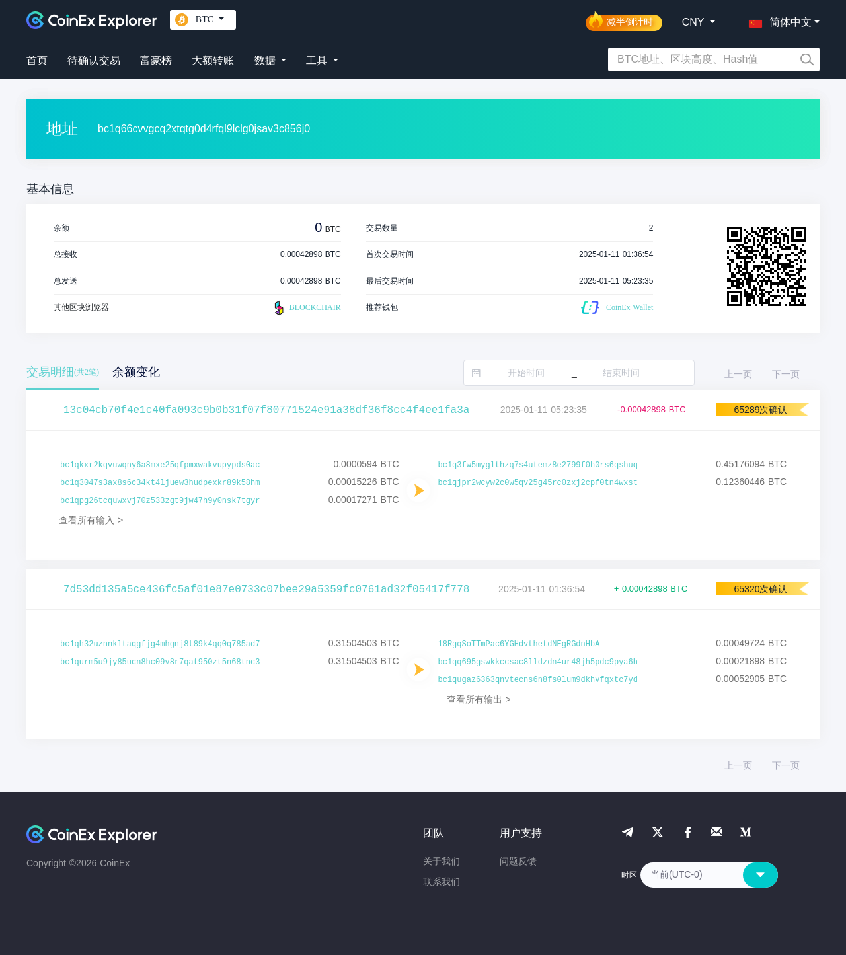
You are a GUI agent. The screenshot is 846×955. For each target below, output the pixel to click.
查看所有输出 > (479, 699)
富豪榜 (156, 60)
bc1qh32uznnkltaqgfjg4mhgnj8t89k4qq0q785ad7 (160, 644)
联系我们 (441, 881)
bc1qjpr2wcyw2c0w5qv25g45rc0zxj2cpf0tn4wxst (538, 483)
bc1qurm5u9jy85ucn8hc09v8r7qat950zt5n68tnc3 (160, 662)
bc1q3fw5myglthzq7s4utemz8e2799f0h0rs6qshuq (538, 465)
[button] (777, 20)
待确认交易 (93, 60)
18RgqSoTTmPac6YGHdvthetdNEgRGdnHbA (519, 644)
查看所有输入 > (91, 520)
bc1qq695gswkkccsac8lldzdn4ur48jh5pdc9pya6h (538, 662)
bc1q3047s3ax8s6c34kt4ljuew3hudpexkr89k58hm (160, 483)
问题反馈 (518, 861)
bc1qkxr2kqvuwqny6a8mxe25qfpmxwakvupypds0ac (160, 465)
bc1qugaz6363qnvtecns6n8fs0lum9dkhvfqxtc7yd (538, 680)
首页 (37, 60)
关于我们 (441, 861)
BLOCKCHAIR (306, 308)
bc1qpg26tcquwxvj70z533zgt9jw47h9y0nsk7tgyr (160, 501)
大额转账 (213, 60)
